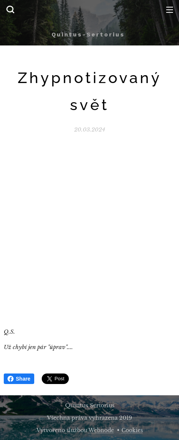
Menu (169, 9)
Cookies (132, 430)
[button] (10, 9)
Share (19, 379)
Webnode (101, 430)
